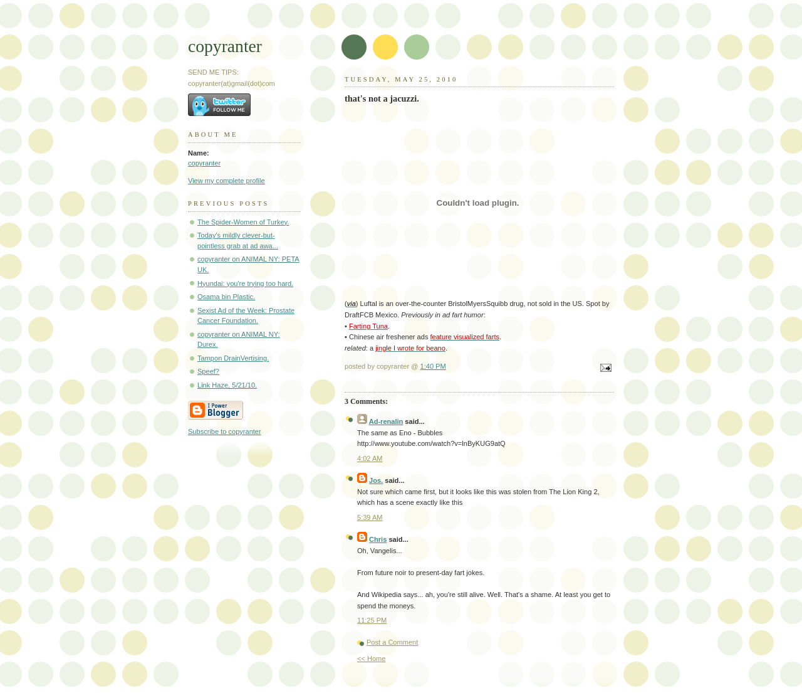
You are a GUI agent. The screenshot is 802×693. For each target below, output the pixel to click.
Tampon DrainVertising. (233, 358)
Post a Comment (392, 642)
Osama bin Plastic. (226, 296)
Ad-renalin (386, 421)
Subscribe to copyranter (224, 431)
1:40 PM (433, 366)
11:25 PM (372, 620)
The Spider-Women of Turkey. (243, 222)
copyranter (225, 46)
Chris (378, 539)
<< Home (371, 658)
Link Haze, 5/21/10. (227, 385)
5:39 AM (370, 517)
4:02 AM (370, 458)
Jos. (376, 480)
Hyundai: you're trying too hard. (245, 283)
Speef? (208, 371)
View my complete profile (226, 180)
